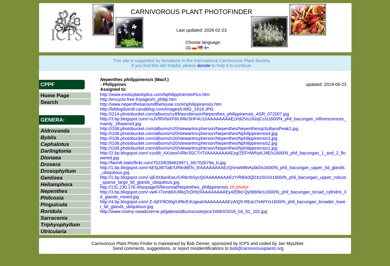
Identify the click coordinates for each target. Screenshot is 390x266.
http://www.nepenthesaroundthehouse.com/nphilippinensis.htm (161, 104)
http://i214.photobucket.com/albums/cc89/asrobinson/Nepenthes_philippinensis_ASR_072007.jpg (194, 114)
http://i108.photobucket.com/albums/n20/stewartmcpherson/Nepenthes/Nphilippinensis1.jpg (188, 148)
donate (204, 65)
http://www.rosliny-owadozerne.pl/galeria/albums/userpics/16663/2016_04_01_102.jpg (183, 211)
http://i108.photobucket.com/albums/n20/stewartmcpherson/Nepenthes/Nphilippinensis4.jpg (188, 133)
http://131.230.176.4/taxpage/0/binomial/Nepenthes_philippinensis (164, 187)
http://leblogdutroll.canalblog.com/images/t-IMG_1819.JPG (157, 109)
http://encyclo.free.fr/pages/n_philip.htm (138, 99)
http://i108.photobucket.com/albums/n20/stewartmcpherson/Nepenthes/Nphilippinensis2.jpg (188, 143)
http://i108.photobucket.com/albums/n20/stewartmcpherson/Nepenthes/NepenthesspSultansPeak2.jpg (199, 128)
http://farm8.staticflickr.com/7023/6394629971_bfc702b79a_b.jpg (163, 162)
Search (49, 102)
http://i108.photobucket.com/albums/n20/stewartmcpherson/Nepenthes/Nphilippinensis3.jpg (188, 138)
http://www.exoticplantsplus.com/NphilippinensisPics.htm (155, 94)
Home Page (55, 95)
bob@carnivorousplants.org (256, 248)
